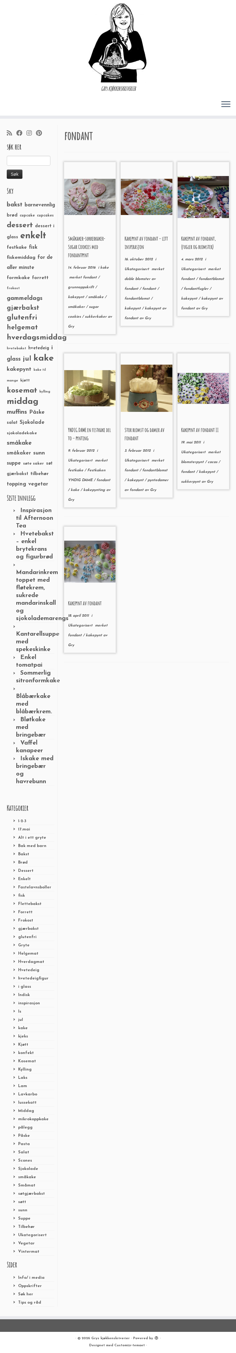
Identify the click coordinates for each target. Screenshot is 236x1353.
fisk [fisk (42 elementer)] (33, 247)
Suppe (24, 1219)
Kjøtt (23, 1045)
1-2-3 (22, 821)
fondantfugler (197, 289)
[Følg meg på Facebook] (21, 134)
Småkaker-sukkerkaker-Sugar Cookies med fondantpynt (86, 247)
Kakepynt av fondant (84, 603)
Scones (25, 1161)
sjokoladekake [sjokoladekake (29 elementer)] (22, 433)
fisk (21, 896)
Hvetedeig (28, 970)
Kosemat (27, 1061)
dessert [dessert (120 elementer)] (20, 225)
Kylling (25, 1069)
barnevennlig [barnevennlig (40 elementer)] (40, 205)
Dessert (25, 871)
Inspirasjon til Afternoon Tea (34, 518)
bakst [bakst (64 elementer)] (14, 205)
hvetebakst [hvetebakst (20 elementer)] (16, 348)
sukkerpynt (191, 482)
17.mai (24, 829)
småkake (27, 1177)
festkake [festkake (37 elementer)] (17, 247)
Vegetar (26, 1243)
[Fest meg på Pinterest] (41, 134)
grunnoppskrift (81, 287)
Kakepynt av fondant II (199, 430)
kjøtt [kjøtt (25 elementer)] (25, 380)
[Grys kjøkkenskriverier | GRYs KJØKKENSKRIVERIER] (118, 42)
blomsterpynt (193, 462)
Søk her (25, 1294)
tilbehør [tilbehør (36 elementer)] (39, 473)
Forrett (25, 912)
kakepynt (76, 297)
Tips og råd (29, 1303)
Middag (26, 1111)
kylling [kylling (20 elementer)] (44, 391)
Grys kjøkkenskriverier (110, 1338)
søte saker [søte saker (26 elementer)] (33, 464)
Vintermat (28, 1252)
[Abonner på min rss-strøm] (11, 134)
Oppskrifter (30, 1286)
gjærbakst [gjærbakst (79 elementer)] (23, 308)
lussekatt (27, 1103)
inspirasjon (29, 1003)
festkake (76, 470)
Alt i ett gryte (32, 838)
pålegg (25, 1127)
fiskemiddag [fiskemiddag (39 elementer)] (21, 257)
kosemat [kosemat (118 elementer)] (22, 390)
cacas (213, 462)
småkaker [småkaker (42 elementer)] (19, 453)
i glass (24, 987)
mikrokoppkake (33, 1119)
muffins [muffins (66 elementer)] (17, 412)
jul (20, 1020)
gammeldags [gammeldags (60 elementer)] (24, 298)
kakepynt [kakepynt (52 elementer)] (19, 369)
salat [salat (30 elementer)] (12, 422)
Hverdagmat (31, 962)
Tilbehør (26, 1227)
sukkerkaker (96, 317)
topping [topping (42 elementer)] (16, 484)
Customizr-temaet (129, 1345)
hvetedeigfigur (33, 978)
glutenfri (27, 937)
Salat (23, 1152)
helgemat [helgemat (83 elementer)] (22, 327)
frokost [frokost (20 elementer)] (13, 288)
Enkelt (24, 879)
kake (23, 1028)
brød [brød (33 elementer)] (12, 215)
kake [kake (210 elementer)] (43, 358)
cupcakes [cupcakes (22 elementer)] (45, 215)
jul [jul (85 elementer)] (27, 359)
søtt (22, 1202)
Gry (71, 326)
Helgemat (28, 954)
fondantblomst (137, 299)
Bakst (23, 854)
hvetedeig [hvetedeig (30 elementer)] (38, 348)
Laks (22, 1078)
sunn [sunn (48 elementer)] (39, 453)
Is (19, 1012)
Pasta (24, 1144)
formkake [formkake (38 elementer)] (18, 277)
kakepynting (94, 490)
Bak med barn (32, 846)
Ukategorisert (32, 1235)
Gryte (24, 945)
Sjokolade (28, 1169)
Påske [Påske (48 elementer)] (37, 412)
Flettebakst (29, 904)
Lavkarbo (27, 1094)
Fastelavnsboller (34, 887)
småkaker (77, 307)
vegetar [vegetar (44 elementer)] (38, 484)
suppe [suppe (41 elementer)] (14, 463)
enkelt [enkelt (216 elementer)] (33, 236)
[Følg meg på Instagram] (31, 134)
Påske (24, 1136)
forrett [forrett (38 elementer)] (40, 277)
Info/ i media (31, 1278)
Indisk (24, 995)
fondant (90, 277)
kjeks (23, 1036)
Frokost (25, 920)
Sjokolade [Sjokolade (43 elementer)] (32, 422)
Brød (23, 862)
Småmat (26, 1185)
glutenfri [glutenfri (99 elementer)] (22, 317)
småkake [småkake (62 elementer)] (19, 443)
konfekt (26, 1053)
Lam (22, 1086)
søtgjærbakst (31, 1194)
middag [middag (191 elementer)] (22, 401)
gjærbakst (28, 929)
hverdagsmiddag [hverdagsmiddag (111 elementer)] (37, 337)
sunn (22, 1210)
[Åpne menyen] (225, 104)
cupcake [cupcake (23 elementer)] (27, 215)
